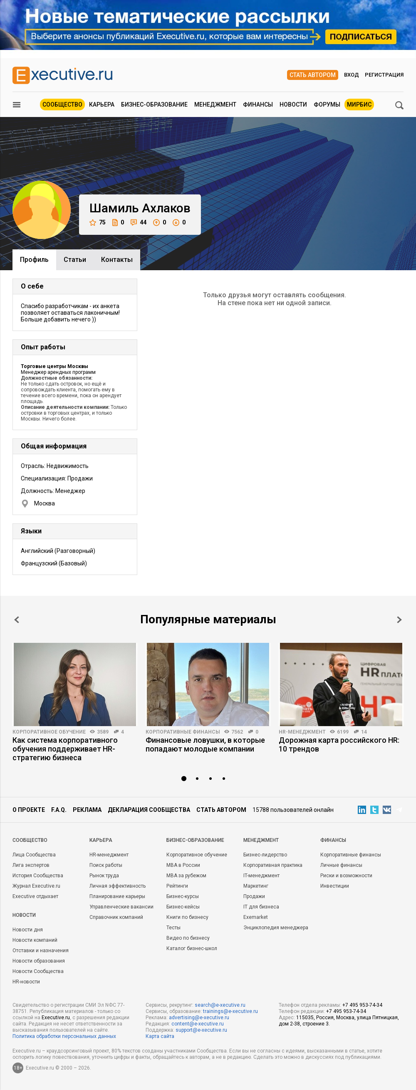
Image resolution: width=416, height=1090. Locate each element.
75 (97, 222)
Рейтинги (177, 886)
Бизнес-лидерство (265, 855)
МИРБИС (359, 104)
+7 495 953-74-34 (362, 1005)
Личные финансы (341, 865)
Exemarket (255, 917)
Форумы (327, 104)
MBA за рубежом (186, 875)
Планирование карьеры (117, 896)
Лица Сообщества (34, 855)
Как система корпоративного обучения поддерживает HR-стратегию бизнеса (65, 749)
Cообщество (29, 840)
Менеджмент (215, 104)
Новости (293, 104)
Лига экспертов (31, 865)
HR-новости (26, 982)
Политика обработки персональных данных (64, 1036)
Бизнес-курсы (182, 896)
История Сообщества (37, 875)
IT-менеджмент (261, 875)
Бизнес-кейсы (183, 907)
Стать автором (313, 75)
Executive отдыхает (35, 896)
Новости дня (27, 930)
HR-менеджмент (302, 732)
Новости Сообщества (38, 971)
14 (364, 732)
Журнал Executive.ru (36, 886)
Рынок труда (104, 875)
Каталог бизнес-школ (191, 948)
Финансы (258, 104)
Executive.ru (56, 1017)
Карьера (101, 104)
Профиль (34, 260)
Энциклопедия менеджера (275, 928)
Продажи (254, 896)
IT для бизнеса (261, 907)
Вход (351, 75)
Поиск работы (105, 865)
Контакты (117, 260)
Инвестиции (334, 886)
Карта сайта (160, 1036)
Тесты (173, 928)
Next (399, 620)
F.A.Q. (59, 809)
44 (138, 222)
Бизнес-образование (154, 104)
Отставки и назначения (40, 950)
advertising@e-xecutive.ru (199, 1017)
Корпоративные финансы (183, 732)
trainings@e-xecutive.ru (230, 1011)
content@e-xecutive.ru (197, 1024)
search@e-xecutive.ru (220, 1005)
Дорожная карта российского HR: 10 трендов (339, 744)
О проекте (28, 809)
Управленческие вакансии (121, 907)
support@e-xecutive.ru (201, 1030)
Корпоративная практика (272, 865)
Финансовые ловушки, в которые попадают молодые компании (205, 744)
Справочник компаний (116, 917)
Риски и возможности (346, 875)
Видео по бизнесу (188, 938)
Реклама (87, 809)
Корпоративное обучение (49, 732)
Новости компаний (34, 940)
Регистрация (384, 75)
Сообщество (62, 104)
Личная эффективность (117, 886)
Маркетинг (255, 886)
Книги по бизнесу (187, 917)
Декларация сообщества (149, 809)
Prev (16, 620)
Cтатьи (75, 260)
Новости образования (38, 961)
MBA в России (183, 865)
